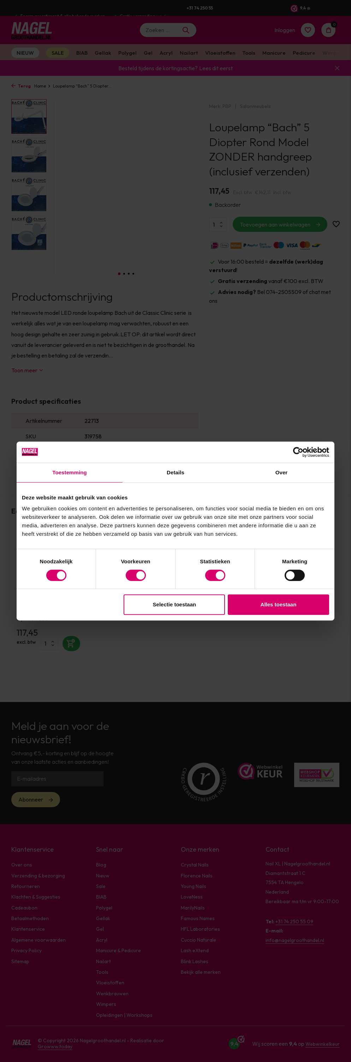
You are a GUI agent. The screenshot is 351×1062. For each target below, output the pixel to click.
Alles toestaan (279, 604)
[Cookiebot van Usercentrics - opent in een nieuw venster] (298, 452)
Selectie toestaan (174, 604)
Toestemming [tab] (69, 472)
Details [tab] (175, 472)
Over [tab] (281, 472)
